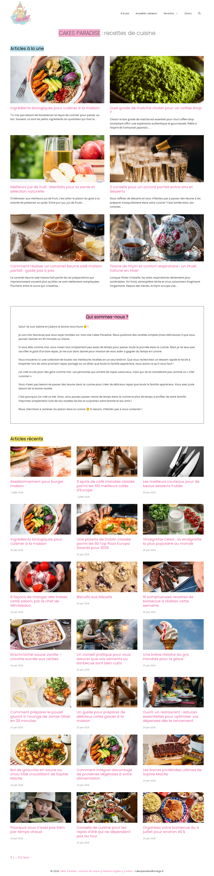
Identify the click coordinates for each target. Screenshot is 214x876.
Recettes (172, 13)
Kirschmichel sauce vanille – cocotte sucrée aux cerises (36, 656)
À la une (125, 13)
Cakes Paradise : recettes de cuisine (80, 871)
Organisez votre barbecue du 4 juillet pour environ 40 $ (171, 829)
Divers (188, 13)
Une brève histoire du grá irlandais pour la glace (166, 656)
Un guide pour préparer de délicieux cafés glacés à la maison (101, 716)
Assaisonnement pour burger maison (37, 483)
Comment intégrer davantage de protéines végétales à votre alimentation (104, 774)
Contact (128, 871)
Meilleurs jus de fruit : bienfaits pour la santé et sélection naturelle (52, 189)
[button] (199, 13)
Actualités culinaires (146, 13)
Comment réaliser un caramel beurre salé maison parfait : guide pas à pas (56, 268)
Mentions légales (112, 871)
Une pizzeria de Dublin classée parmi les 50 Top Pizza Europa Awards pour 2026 (104, 543)
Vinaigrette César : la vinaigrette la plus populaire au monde (172, 541)
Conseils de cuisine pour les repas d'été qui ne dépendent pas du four (103, 832)
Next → (28, 857)
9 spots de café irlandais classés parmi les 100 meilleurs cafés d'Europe (106, 486)
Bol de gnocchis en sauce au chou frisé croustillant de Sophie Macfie (39, 774)
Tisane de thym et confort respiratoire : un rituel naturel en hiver (153, 268)
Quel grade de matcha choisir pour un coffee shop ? (156, 110)
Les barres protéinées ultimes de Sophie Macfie (172, 772)
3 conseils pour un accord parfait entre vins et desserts (151, 189)
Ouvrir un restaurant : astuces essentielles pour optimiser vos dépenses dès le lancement (170, 716)
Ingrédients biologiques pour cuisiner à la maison (55, 108)
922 (20, 857)
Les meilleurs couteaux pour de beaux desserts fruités (171, 483)
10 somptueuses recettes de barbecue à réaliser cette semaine (168, 601)
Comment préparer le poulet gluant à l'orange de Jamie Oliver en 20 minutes (40, 716)
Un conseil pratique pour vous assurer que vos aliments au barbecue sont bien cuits (104, 659)
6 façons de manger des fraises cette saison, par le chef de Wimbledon (38, 601)
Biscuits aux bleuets (94, 596)
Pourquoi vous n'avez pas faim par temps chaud (37, 829)
